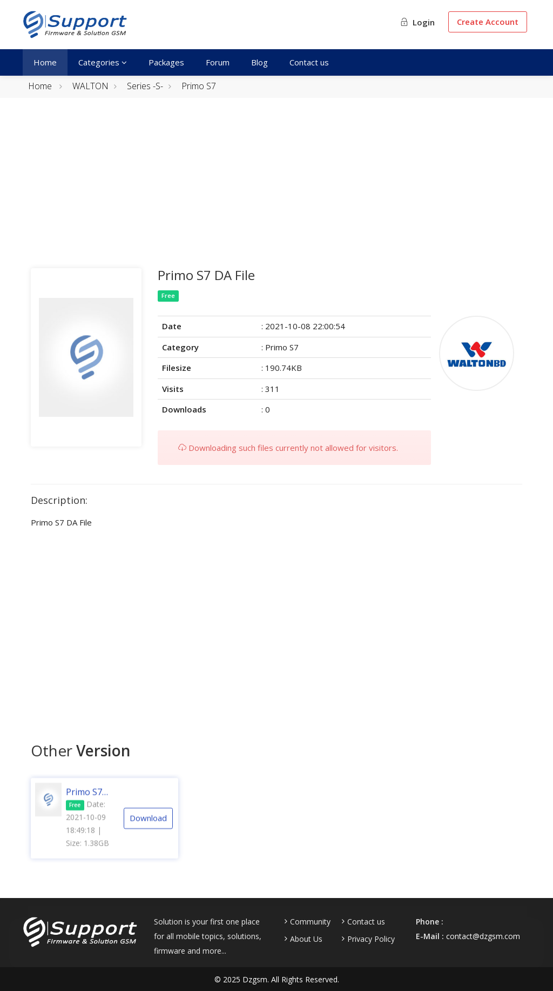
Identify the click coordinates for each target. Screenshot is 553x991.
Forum (218, 62)
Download (148, 827)
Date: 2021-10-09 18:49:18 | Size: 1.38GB (87, 833)
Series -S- (145, 86)
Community (310, 922)
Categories (102, 62)
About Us (306, 939)
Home (45, 62)
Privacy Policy (371, 939)
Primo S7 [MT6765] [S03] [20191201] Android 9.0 (88, 802)
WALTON (90, 86)
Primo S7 (198, 86)
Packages (166, 62)
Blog (259, 62)
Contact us (309, 62)
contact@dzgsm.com (483, 936)
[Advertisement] (276, 192)
